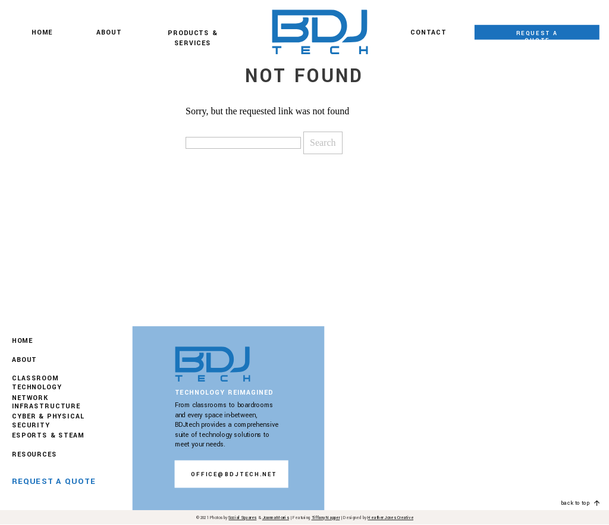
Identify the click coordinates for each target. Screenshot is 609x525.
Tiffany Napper (326, 518)
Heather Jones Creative (390, 518)
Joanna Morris (275, 518)
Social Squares (242, 518)
